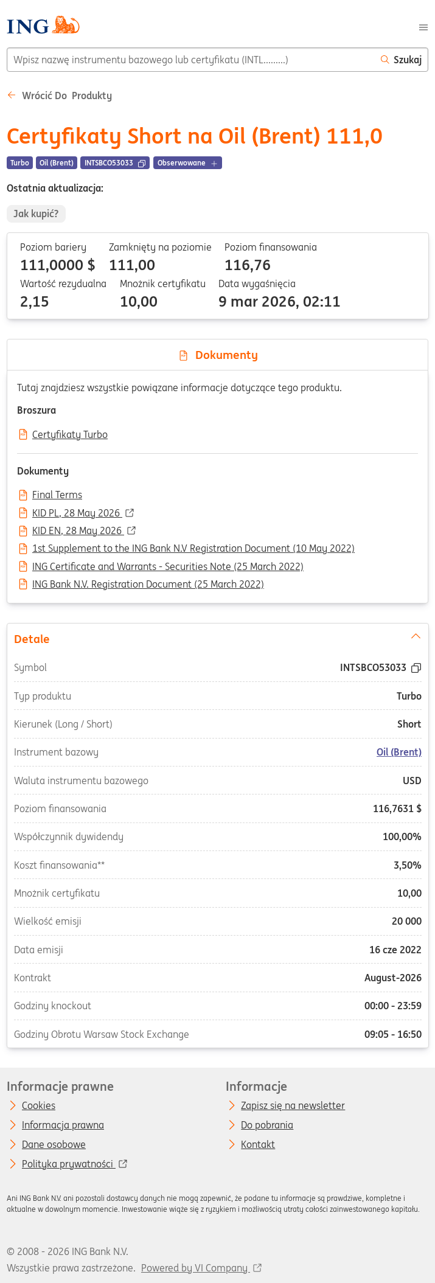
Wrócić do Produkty (59, 95)
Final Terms (57, 495)
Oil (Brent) (399, 752)
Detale (217, 637)
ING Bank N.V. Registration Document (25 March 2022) (148, 584)
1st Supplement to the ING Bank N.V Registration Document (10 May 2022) (193, 548)
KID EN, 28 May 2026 (78, 531)
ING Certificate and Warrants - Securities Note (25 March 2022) (168, 567)
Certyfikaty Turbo (70, 434)
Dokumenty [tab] (218, 354)
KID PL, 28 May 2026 (77, 513)
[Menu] (423, 26)
